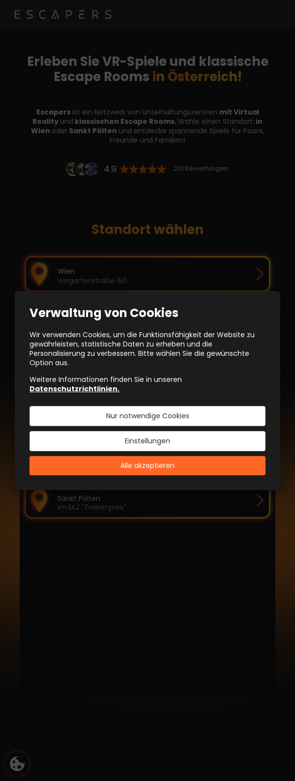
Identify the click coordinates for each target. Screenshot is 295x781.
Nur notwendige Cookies (147, 416)
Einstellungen (147, 441)
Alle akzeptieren (147, 465)
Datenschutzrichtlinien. (74, 389)
